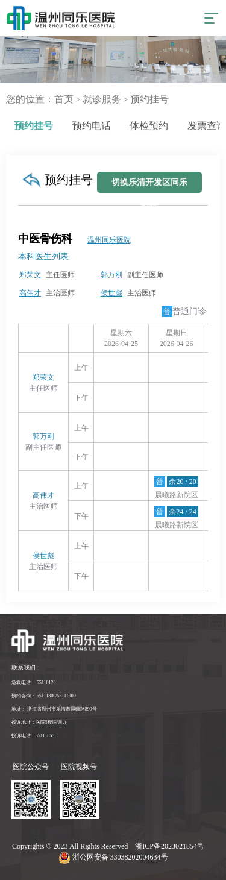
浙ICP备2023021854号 (170, 846)
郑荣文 (30, 275)
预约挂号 (149, 99)
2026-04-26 (176, 343)
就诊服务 (102, 99)
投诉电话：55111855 (32, 735)
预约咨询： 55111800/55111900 (43, 696)
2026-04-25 (121, 343)
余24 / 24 (182, 512)
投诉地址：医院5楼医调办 (39, 722)
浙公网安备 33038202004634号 (113, 857)
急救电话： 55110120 (33, 682)
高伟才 (30, 293)
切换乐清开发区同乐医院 (149, 193)
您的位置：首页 (40, 99)
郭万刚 (111, 275)
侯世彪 (111, 293)
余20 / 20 (182, 481)
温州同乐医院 (109, 240)
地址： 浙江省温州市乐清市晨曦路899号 (54, 709)
